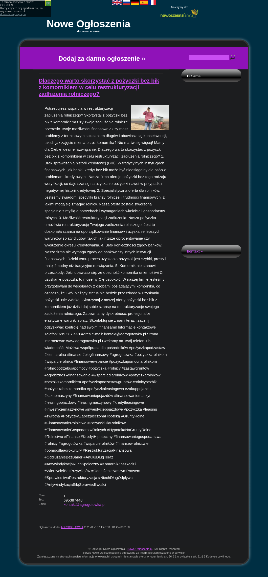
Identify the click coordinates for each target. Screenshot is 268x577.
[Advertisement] (211, 162)
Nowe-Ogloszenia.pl (139, 548)
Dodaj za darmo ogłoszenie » (101, 58)
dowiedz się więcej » (13, 14)
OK (48, 3)
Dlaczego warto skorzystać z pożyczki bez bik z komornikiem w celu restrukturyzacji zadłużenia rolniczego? (99, 87)
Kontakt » (195, 251)
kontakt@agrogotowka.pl (84, 504)
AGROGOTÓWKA (72, 527)
